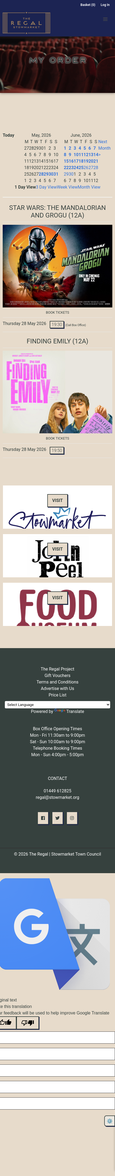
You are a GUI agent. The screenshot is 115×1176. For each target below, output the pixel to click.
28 (41, 174)
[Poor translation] (27, 1022)
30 (51, 174)
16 (71, 161)
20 (90, 161)
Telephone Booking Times (57, 748)
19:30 (57, 324)
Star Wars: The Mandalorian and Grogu (57, 211)
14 (96, 154)
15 (66, 161)
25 (80, 167)
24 (76, 167)
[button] (105, 19)
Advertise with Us (57, 688)
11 (80, 154)
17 (76, 161)
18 (80, 161)
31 (55, 174)
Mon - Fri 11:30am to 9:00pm (57, 735)
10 (76, 154)
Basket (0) (88, 5)
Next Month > (104, 148)
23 (71, 167)
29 (46, 174)
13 (90, 154)
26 (86, 167)
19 (86, 161)
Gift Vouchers (58, 675)
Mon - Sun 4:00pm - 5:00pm (57, 754)
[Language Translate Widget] (57, 704)
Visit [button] (57, 500)
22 (66, 167)
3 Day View (46, 187)
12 (86, 154)
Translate (69, 711)
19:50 (57, 450)
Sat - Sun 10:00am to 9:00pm (57, 741)
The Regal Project (57, 669)
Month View (89, 187)
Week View (67, 187)
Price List (57, 695)
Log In (105, 5)
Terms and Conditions (57, 682)
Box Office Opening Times (57, 728)
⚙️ (110, 1121)
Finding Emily (49, 341)
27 (90, 167)
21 (96, 161)
